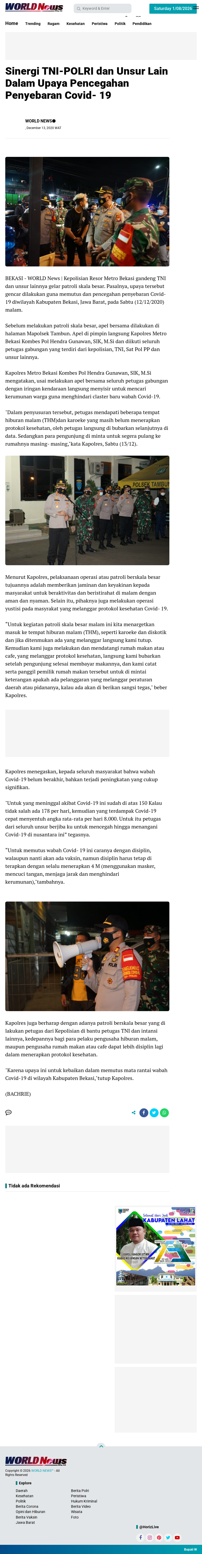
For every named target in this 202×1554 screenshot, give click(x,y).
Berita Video (81, 1508)
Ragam (59, 23)
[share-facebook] (140, 1113)
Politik (138, 23)
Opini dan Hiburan (30, 1513)
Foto (75, 1519)
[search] (103, 8)
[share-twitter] (152, 1113)
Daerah (22, 1492)
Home (11, 23)
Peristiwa (113, 23)
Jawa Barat (25, 1524)
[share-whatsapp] (163, 1113)
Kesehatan (85, 23)
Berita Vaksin (26, 1519)
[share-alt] (128, 1113)
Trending (34, 23)
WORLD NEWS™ (42, 1472)
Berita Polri (80, 1492)
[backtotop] (101, 1448)
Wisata (76, 1513)
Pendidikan (164, 23)
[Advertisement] (102, 45)
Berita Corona (27, 1508)
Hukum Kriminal (84, 1503)
